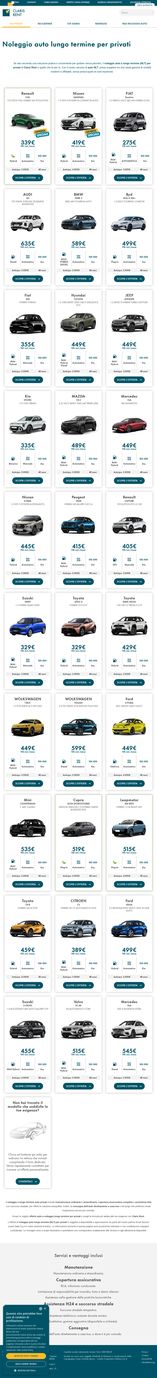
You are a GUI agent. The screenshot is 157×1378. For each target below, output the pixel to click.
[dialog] (26, 1340)
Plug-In (115, 261)
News (16, 2)
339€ (28, 142)
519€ (78, 849)
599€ (78, 748)
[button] (26, 1370)
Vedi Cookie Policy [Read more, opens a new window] (25, 1350)
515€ (129, 849)
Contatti (31, 2)
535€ (27, 849)
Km (42, 161)
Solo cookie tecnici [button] (26, 1364)
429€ (129, 647)
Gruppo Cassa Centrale (78, 2)
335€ (27, 445)
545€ (129, 1050)
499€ (129, 243)
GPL (115, 564)
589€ (78, 243)
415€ (78, 546)
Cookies (145, 1355)
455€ (28, 1050)
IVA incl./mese (28, 146)
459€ (28, 949)
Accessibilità (147, 1358)
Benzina (13, 463)
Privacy (145, 1351)
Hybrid (13, 161)
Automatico (28, 161)
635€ (28, 243)
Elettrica (114, 766)
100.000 (42, 156)
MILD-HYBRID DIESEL (64, 262)
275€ (129, 142)
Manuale (27, 362)
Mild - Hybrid (113, 161)
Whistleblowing (148, 1362)
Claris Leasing (51, 2)
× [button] (45, 1308)
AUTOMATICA (129, 161)
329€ (28, 647)
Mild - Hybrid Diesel (64, 363)
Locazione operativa (140, 2)
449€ (78, 344)
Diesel (13, 261)
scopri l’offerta (25, 177)
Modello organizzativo (110, 2)
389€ (78, 949)
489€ (78, 445)
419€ (78, 142)
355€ (27, 344)
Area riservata (144, 4)
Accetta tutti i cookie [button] (26, 1356)
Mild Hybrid (13, 1069)
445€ (28, 546)
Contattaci (26, 1181)
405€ (129, 546)
